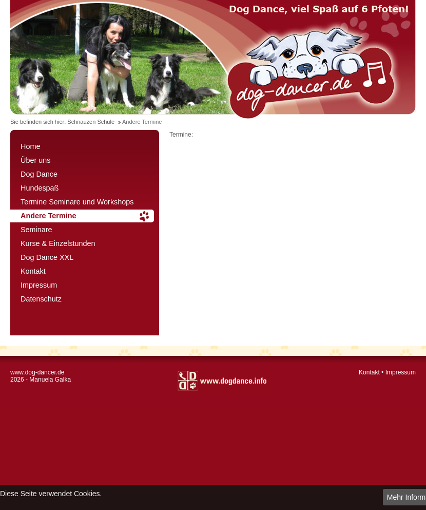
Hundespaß (40, 188)
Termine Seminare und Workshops (77, 202)
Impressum (39, 285)
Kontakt (33, 271)
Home (30, 146)
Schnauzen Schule (90, 122)
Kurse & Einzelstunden (58, 243)
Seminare (36, 229)
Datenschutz (41, 299)
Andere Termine (48, 216)
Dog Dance (39, 174)
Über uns (35, 160)
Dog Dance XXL (47, 257)
